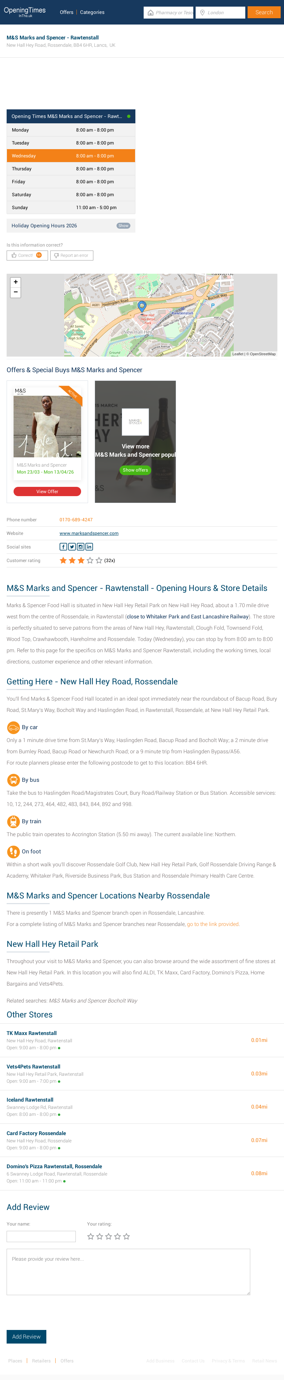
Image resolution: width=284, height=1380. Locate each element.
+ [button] (16, 283)
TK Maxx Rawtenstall (32, 1033)
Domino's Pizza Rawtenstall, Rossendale (54, 1166)
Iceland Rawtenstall (30, 1100)
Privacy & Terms (228, 1360)
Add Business (160, 1360)
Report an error (71, 255)
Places (15, 1360)
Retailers (41, 1360)
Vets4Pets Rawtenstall (33, 1067)
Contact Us (193, 1360)
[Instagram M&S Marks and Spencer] (80, 546)
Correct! (27, 255)
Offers (66, 12)
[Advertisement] (142, 88)
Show (123, 225)
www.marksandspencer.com (89, 533)
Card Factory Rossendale (36, 1133)
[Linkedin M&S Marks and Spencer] (89, 546)
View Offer (47, 491)
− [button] (16, 293)
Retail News (264, 1360)
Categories (92, 12)
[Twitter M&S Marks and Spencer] (72, 546)
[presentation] (57, 1317)
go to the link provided (213, 924)
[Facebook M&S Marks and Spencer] (63, 546)
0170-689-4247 (76, 519)
